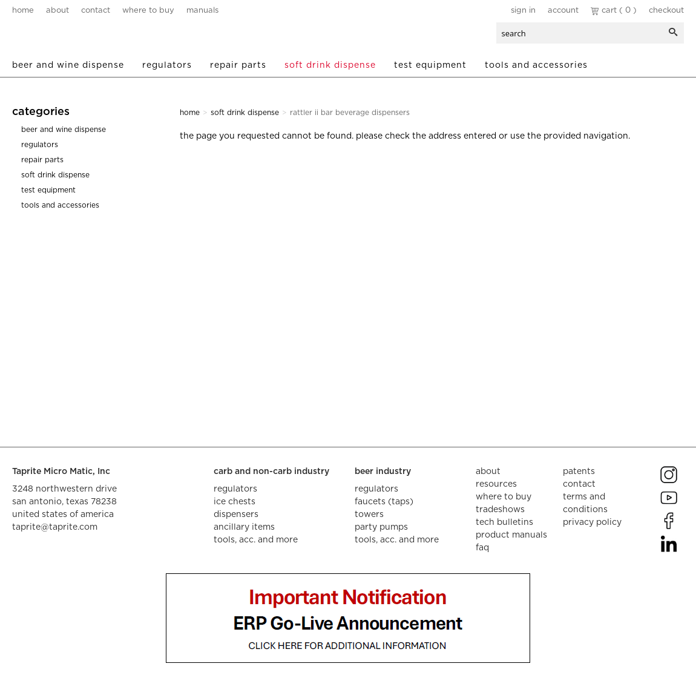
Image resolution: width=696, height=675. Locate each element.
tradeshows (500, 509)
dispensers (236, 514)
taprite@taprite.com (54, 527)
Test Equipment (430, 65)
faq (482, 548)
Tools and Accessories (536, 65)
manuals (202, 11)
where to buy (148, 11)
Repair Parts (238, 65)
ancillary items (244, 527)
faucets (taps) (384, 502)
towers (369, 514)
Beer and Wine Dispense (68, 65)
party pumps (381, 527)
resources (496, 484)
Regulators (167, 65)
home (23, 11)
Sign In (523, 11)
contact (95, 11)
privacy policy (592, 522)
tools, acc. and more (256, 540)
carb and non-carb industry (271, 471)
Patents (579, 471)
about (57, 11)
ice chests (234, 502)
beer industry (383, 471)
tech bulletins (504, 522)
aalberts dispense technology (84, 36)
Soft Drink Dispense (330, 65)
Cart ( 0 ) (614, 11)
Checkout (666, 11)
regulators (235, 489)
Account (563, 11)
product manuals (511, 535)
